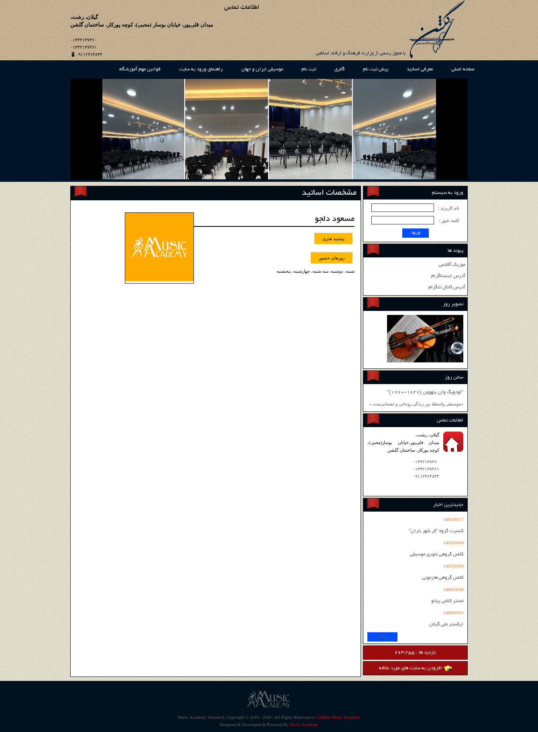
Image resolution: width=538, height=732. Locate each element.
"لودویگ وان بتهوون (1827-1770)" (425, 392)
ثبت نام (309, 69)
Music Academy (303, 724)
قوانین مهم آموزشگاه (140, 69)
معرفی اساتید (420, 69)
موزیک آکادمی (452, 264)
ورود (415, 232)
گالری (339, 69)
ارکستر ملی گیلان (446, 624)
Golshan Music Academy (338, 717)
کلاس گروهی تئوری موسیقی (436, 554)
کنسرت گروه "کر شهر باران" (435, 531)
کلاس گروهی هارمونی (442, 577)
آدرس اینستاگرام (448, 276)
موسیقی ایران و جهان (262, 69)
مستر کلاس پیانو (447, 601)
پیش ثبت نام (375, 69)
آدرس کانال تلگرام (446, 287)
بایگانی (382, 636)
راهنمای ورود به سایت (201, 69)
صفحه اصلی (463, 69)
